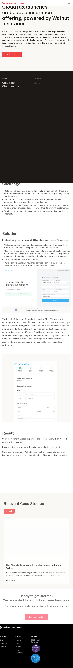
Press (17, 643)
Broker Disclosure (19, 651)
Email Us (3, 647)
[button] (69, 3)
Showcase (3, 643)
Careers (18, 640)
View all (9, 512)
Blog (1, 640)
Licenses (18, 647)
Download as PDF (12, 55)
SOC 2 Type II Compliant (35, 641)
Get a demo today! (36, 617)
